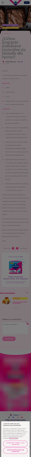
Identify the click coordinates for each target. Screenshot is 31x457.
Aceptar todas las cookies (16, 443)
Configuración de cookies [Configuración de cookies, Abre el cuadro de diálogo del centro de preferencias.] (15, 450)
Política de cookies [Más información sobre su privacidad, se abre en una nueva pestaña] (14, 438)
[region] (15, 439)
